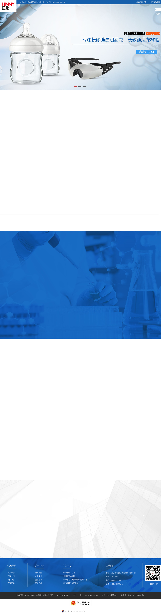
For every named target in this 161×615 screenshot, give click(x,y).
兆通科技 (113, 595)
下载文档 (11, 576)
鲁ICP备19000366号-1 (136, 595)
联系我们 (11, 583)
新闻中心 (11, 580)
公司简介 (38, 573)
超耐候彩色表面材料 (70, 583)
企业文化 (38, 576)
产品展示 (11, 573)
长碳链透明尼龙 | (143, 2)
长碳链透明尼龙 (69, 573)
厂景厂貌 (38, 583)
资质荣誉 (38, 580)
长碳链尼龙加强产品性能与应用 (75, 580)
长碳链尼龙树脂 (155, 2)
